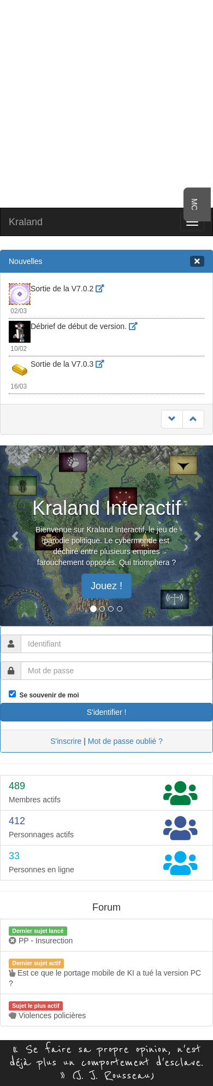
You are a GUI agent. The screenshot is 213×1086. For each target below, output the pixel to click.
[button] (16, 535)
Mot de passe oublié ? (125, 741)
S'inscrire (65, 741)
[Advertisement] (106, 102)
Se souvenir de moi (47, 695)
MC (194, 204)
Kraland (26, 221)
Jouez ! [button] (106, 585)
